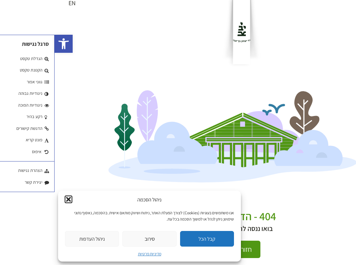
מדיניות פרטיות (95, 253)
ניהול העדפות (37, 238)
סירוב (95, 238)
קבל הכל (152, 238)
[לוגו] (187, 32)
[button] (9, 44)
